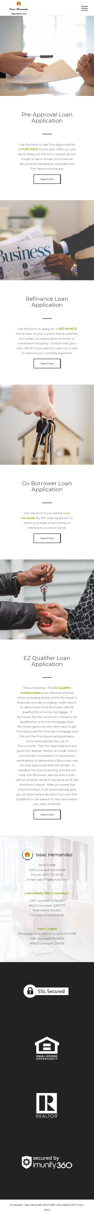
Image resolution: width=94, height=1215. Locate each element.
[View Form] (47, 179)
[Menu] (81, 8)
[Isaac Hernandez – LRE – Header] (39, 8)
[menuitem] (81, 8)
